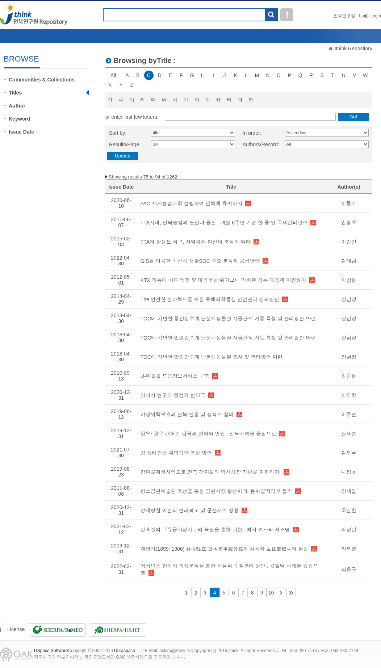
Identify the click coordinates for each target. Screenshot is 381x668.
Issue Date (21, 132)
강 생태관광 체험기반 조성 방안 (176, 453)
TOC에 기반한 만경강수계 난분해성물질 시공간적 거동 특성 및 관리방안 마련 (228, 338)
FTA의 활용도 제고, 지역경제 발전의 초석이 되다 (196, 242)
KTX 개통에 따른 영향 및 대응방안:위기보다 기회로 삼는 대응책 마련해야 (223, 280)
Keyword (19, 119)
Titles (15, 93)
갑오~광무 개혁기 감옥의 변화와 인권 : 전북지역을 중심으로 (208, 434)
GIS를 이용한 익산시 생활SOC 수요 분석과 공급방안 (200, 261)
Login (375, 15)
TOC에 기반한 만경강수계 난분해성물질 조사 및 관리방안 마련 (212, 357)
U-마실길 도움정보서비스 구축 (175, 376)
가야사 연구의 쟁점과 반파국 (173, 395)
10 (271, 593)
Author (17, 106)
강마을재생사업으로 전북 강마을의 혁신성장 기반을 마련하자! (211, 472)
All (113, 75)
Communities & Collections (42, 80)
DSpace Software (51, 650)
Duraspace (124, 650)
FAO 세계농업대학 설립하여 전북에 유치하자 (192, 203)
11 (280, 592)
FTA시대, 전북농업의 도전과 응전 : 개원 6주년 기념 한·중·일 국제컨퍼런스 (224, 223)
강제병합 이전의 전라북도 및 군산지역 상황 (190, 510)
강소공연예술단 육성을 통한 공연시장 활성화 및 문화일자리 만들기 (216, 491)
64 (291, 592)
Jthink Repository (353, 48)
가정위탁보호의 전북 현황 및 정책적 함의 (187, 414)
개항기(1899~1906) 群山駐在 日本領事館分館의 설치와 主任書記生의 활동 (224, 549)
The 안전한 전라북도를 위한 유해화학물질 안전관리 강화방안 (210, 299)
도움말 (286, 14)
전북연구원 (344, 15)
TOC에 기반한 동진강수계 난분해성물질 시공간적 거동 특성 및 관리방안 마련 (228, 319)
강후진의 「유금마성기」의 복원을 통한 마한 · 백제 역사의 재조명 (215, 530)
